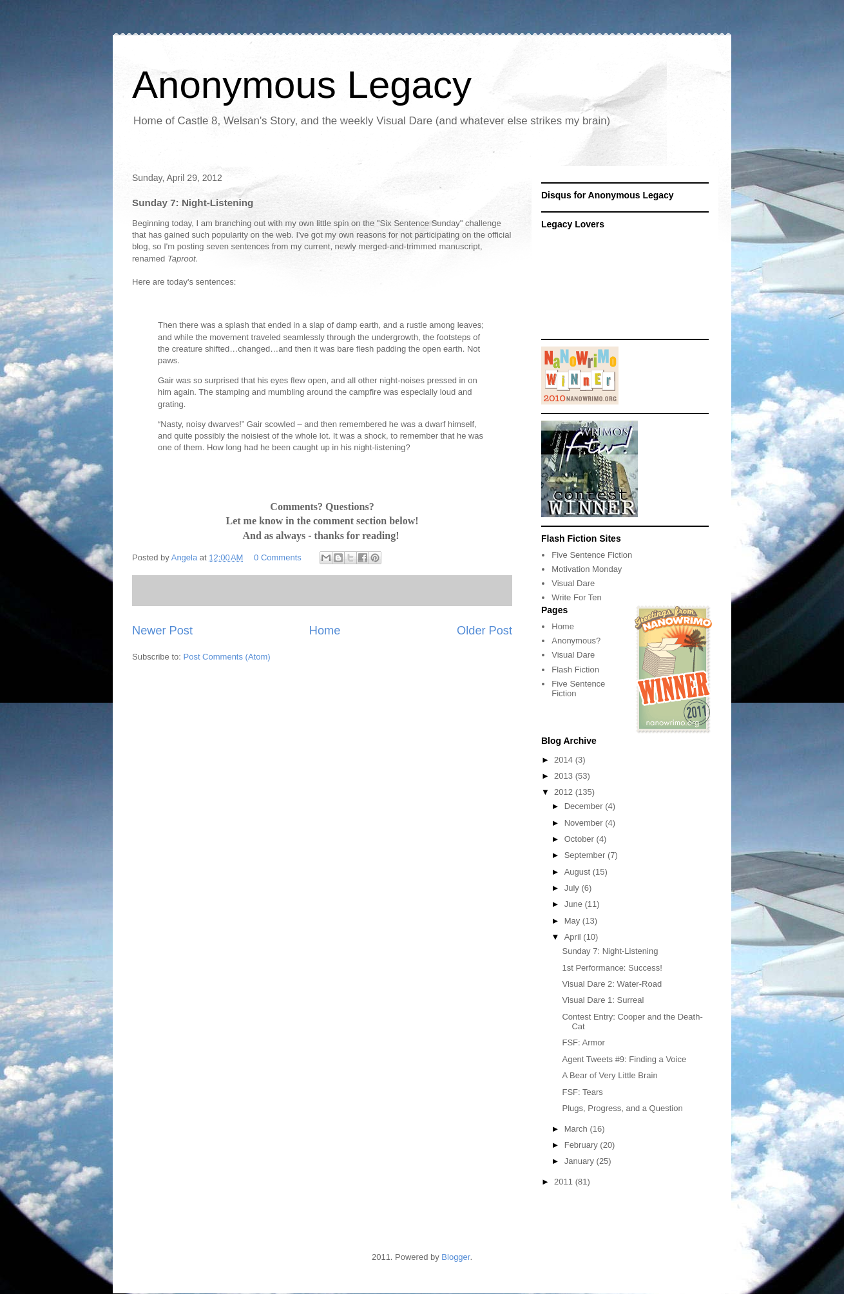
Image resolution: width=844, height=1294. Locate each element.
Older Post (484, 630)
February (582, 1145)
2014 (564, 760)
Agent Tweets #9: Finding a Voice (624, 1059)
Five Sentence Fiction (591, 555)
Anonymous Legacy (302, 84)
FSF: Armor (583, 1042)
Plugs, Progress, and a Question (622, 1108)
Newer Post (162, 630)
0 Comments (278, 557)
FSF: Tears (582, 1092)
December (585, 806)
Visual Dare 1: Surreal (603, 1000)
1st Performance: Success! (612, 968)
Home (325, 630)
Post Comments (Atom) (227, 656)
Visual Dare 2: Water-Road (612, 984)
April (574, 937)
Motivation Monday (586, 569)
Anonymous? (575, 640)
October (580, 839)
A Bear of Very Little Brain (609, 1075)
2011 (564, 1181)
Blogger (455, 1257)
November (585, 823)
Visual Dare (573, 583)
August (578, 872)
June (574, 904)
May (573, 921)
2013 (564, 776)
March (577, 1129)
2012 (564, 792)
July (573, 888)
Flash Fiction (575, 669)
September (586, 855)
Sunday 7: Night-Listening (610, 951)
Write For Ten (576, 597)
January (580, 1161)
